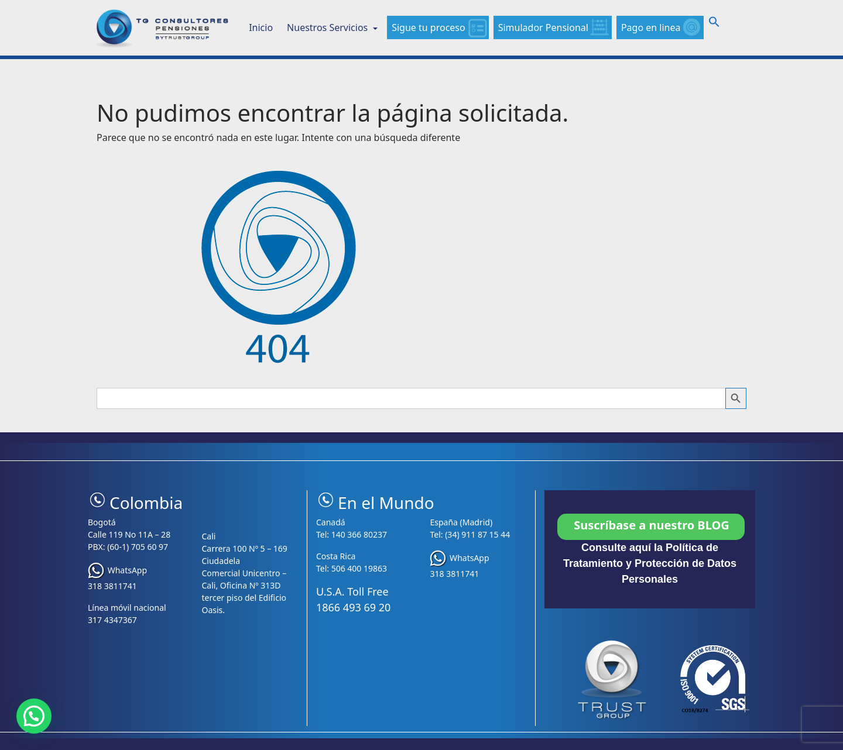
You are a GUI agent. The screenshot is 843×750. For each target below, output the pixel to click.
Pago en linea (651, 27)
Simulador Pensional (543, 27)
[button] (714, 24)
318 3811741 (112, 585)
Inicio (261, 27)
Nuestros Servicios (328, 27)
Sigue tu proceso (428, 27)
